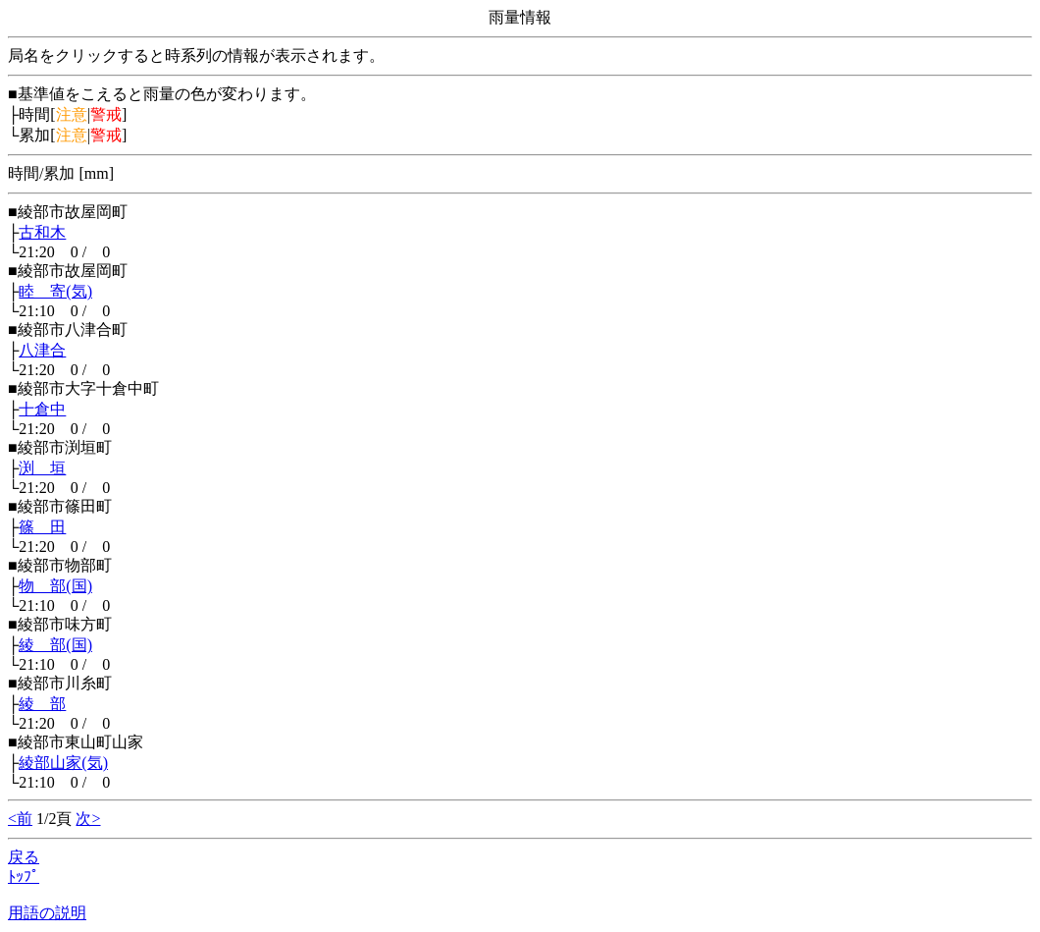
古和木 (42, 232)
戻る (23, 857)
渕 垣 (42, 468)
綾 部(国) (55, 644)
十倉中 (42, 409)
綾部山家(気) (63, 762)
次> (88, 818)
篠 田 (42, 527)
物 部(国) (55, 585)
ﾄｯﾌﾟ (23, 876)
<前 (20, 818)
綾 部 (42, 703)
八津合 (42, 350)
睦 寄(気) (55, 291)
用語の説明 (47, 913)
